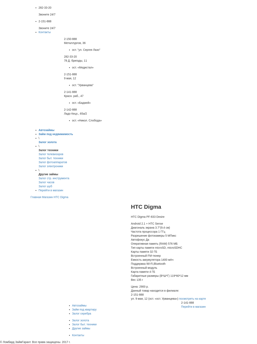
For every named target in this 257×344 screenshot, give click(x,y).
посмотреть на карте (192, 298)
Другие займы (81, 328)
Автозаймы (79, 305)
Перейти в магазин (51, 190)
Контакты (45, 32)
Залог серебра (81, 313)
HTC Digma (61, 197)
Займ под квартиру (84, 309)
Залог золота (80, 320)
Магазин (47, 197)
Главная (36, 197)
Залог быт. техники (84, 324)
